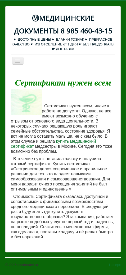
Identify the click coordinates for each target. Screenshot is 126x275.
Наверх (115, 265)
